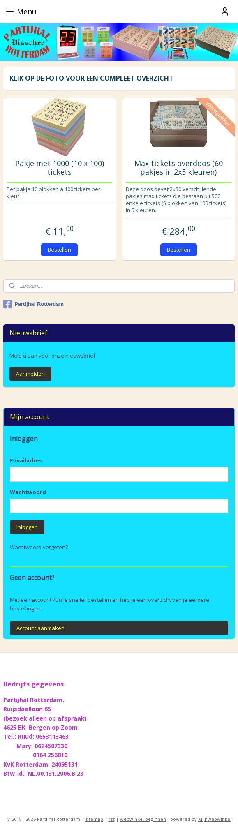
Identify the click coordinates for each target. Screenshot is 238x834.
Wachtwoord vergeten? (39, 547)
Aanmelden (30, 373)
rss (112, 819)
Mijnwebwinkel (214, 819)
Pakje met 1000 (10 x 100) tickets (59, 168)
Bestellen (59, 249)
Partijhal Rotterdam (33, 304)
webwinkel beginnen (143, 819)
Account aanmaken (40, 628)
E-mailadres (26, 460)
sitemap (94, 819)
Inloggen (27, 527)
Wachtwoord (28, 492)
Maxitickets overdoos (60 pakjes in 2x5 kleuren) (178, 168)
